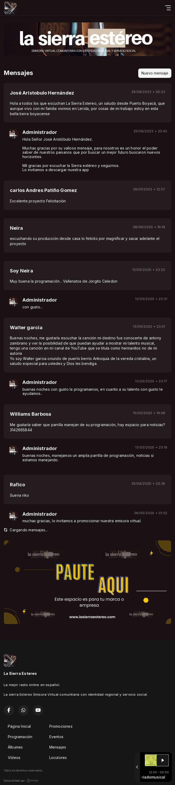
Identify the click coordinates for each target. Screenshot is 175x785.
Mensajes (57, 747)
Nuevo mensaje (154, 73)
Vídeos (14, 757)
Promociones (61, 726)
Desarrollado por (21, 780)
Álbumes (15, 747)
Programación (20, 736)
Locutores (58, 757)
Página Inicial (19, 726)
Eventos (56, 736)
